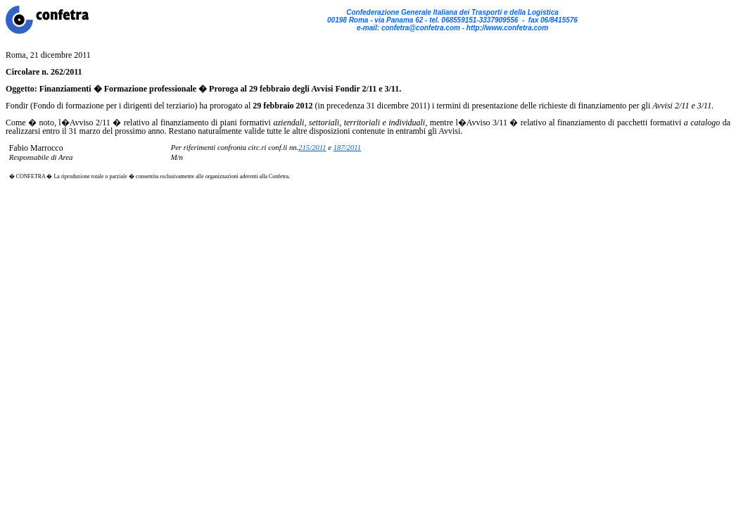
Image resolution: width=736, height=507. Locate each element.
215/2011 (312, 147)
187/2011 (347, 147)
